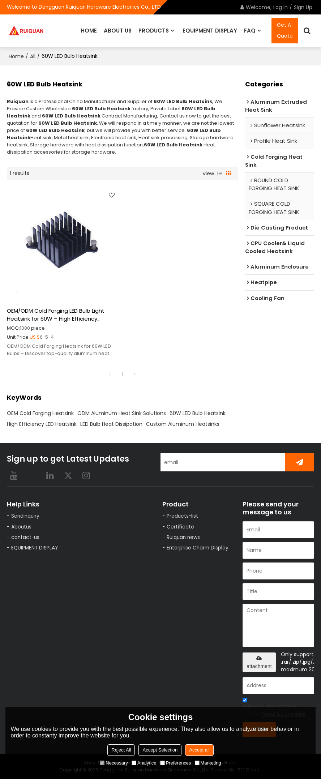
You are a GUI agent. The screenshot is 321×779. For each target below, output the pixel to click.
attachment (259, 662)
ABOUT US (118, 30)
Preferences (175, 763)
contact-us (26, 537)
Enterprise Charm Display (198, 547)
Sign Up (303, 7)
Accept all (199, 750)
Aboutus (22, 526)
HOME (89, 30)
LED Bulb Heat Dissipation (111, 423)
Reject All (121, 750)
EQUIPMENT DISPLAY (210, 30)
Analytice (144, 763)
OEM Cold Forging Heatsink (40, 412)
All (32, 56)
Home (16, 56)
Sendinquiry (26, 516)
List (219, 173)
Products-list (183, 516)
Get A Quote (285, 30)
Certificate (180, 526)
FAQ (250, 30)
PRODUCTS (153, 30)
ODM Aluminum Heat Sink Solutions (121, 412)
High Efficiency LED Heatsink (42, 423)
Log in (280, 7)
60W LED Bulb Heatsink (198, 412)
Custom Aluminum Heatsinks (182, 423)
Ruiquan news (184, 537)
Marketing (208, 763)
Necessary (114, 763)
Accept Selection (159, 750)
